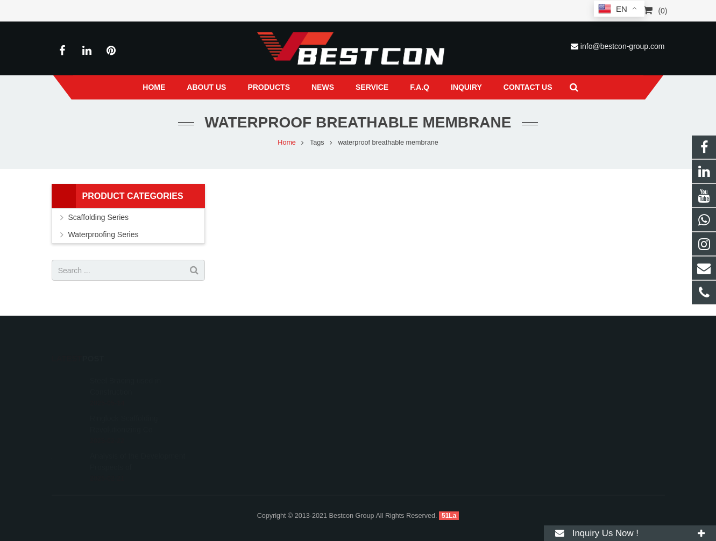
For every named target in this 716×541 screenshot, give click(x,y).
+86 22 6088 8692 (404, 393)
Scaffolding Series (98, 217)
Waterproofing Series (103, 234)
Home (287, 142)
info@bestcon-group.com (622, 46)
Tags (317, 142)
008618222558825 (405, 377)
